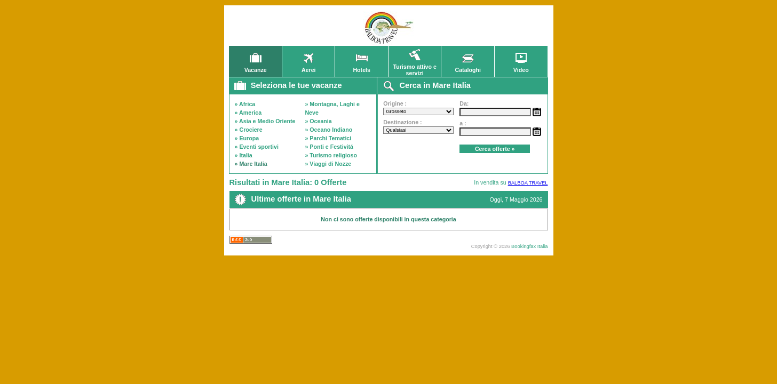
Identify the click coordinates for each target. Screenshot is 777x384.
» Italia (243, 155)
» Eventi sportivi (257, 146)
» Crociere (249, 129)
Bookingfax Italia (529, 246)
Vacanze (255, 67)
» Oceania (318, 121)
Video (520, 67)
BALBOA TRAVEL (528, 183)
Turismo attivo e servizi (415, 67)
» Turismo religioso (331, 155)
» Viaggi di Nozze (328, 164)
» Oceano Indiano (328, 129)
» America (248, 112)
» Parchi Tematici (328, 138)
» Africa (245, 104)
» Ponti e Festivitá (329, 146)
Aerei (308, 67)
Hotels (361, 67)
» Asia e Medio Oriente (265, 121)
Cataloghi (468, 67)
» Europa (247, 138)
